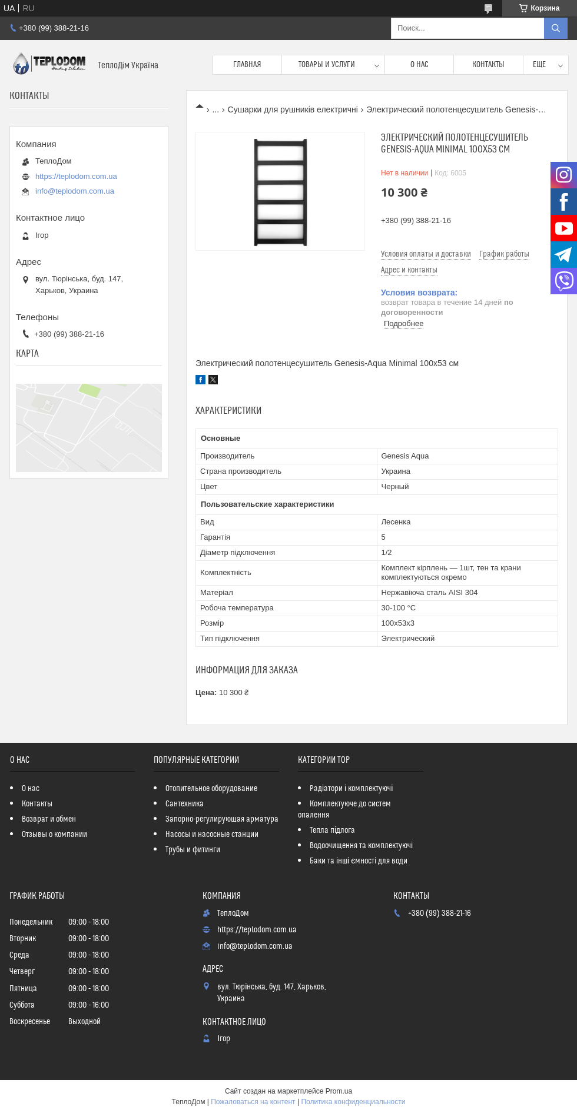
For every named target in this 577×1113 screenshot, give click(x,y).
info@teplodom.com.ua (74, 191)
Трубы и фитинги (192, 850)
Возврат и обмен (49, 819)
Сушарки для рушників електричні (293, 109)
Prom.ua (339, 1091)
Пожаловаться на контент (253, 1102)
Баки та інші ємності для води (358, 861)
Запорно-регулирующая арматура (221, 819)
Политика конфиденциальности (353, 1102)
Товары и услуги (327, 64)
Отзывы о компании (54, 834)
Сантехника (184, 804)
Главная (247, 64)
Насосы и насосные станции (211, 834)
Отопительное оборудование (211, 788)
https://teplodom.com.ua (76, 176)
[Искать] (556, 28)
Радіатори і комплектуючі (351, 788)
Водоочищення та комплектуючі (361, 845)
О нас (419, 64)
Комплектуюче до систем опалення (344, 809)
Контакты (488, 64)
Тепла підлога (332, 830)
